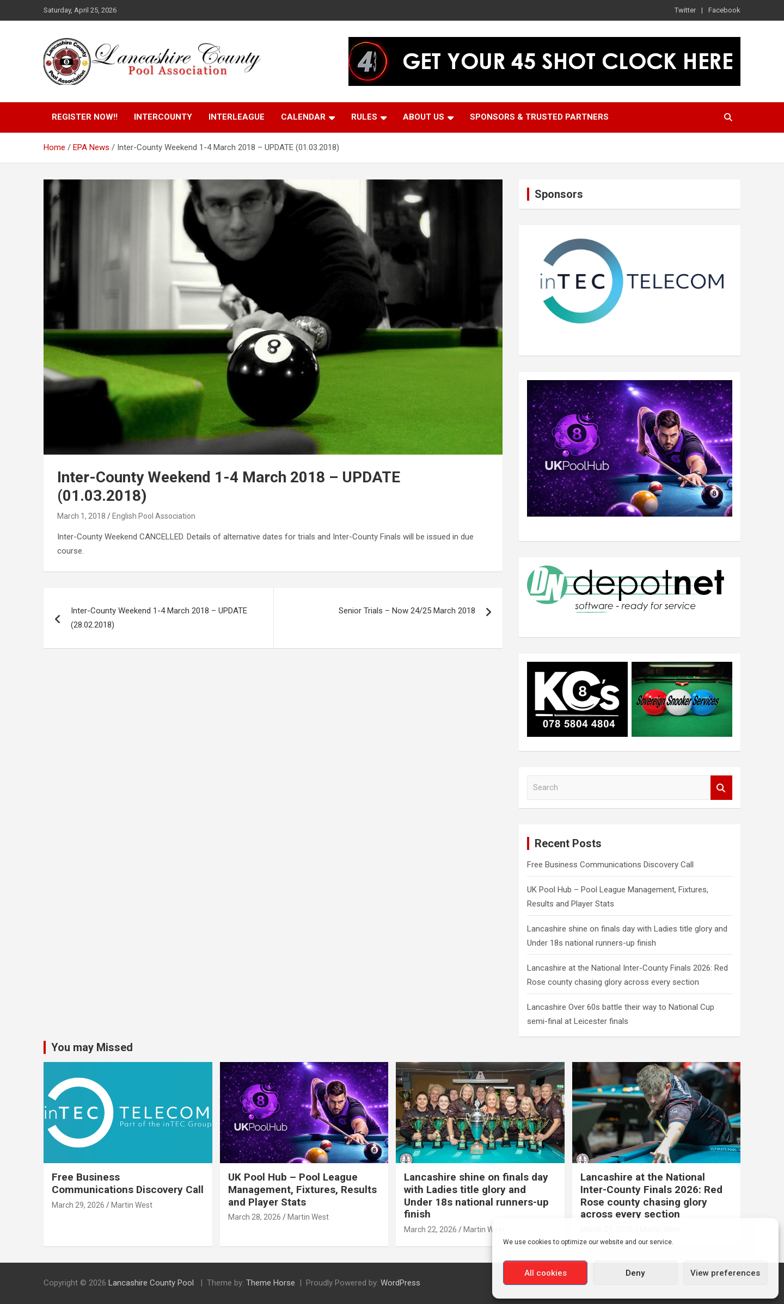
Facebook (724, 10)
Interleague (237, 117)
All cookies (545, 1273)
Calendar (303, 117)
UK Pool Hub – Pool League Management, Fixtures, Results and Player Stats (302, 1189)
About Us (423, 117)
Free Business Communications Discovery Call (610, 865)
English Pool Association (153, 516)
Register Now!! (85, 117)
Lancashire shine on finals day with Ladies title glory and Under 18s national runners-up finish (476, 1195)
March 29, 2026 (78, 1205)
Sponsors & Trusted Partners (539, 117)
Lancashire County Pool (152, 1283)
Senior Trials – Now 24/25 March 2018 (407, 611)
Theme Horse (270, 1283)
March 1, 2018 (81, 516)
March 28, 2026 (254, 1217)
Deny (635, 1273)
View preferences (725, 1273)
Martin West (131, 1205)
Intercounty (163, 117)
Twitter (685, 10)
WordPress (400, 1283)
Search (721, 787)
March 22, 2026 (430, 1229)
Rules (364, 117)
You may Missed (92, 1047)
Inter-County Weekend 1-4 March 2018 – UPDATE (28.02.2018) (159, 618)
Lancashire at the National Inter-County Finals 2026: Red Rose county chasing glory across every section (651, 1195)
